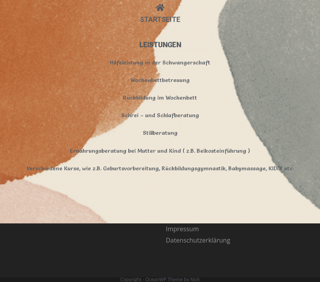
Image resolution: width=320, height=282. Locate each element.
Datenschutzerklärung (198, 202)
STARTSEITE (160, 19)
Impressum (182, 190)
